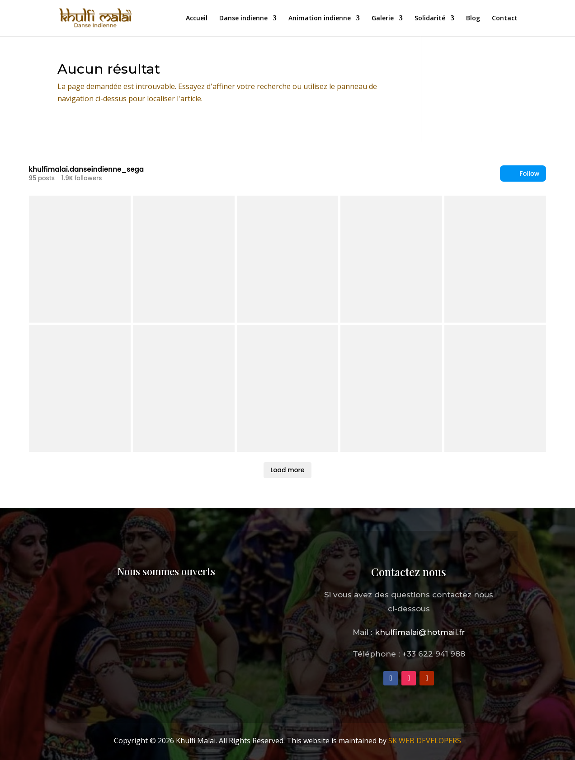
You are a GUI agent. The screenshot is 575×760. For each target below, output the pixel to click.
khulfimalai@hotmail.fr (420, 632)
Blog (473, 18)
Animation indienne (319, 18)
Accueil (196, 18)
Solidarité (430, 18)
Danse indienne (243, 18)
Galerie (383, 18)
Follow (523, 173)
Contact (505, 18)
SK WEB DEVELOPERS (424, 741)
